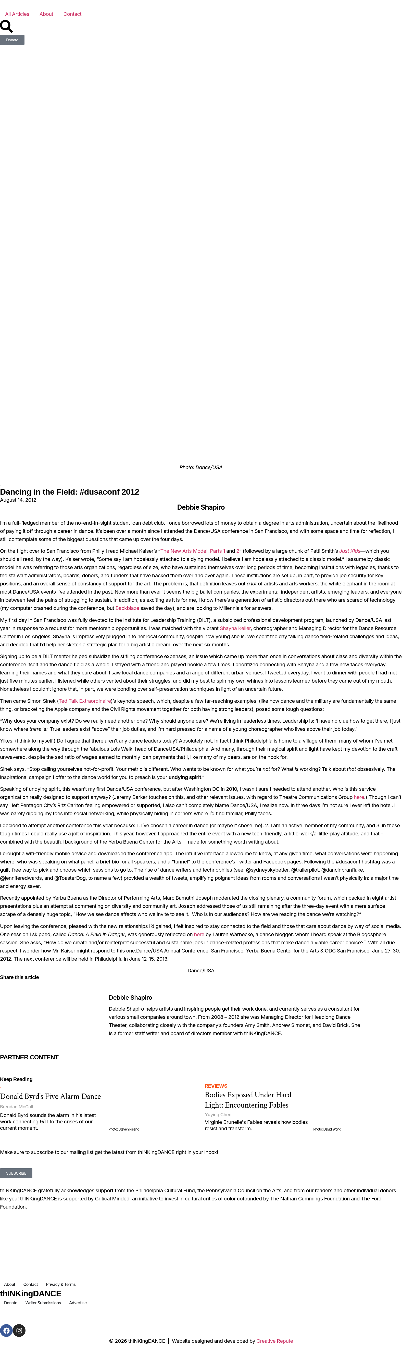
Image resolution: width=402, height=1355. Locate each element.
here (359, 797)
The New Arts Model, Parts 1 (192, 551)
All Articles (17, 14)
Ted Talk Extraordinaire (85, 701)
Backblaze (127, 608)
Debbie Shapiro (130, 997)
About (46, 14)
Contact (73, 14)
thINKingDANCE (30, 1293)
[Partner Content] (64, 1064)
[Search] (6, 26)
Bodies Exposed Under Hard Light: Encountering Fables (248, 1100)
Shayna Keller (235, 628)
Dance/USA (201, 971)
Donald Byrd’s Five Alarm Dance (50, 1096)
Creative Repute (274, 1341)
